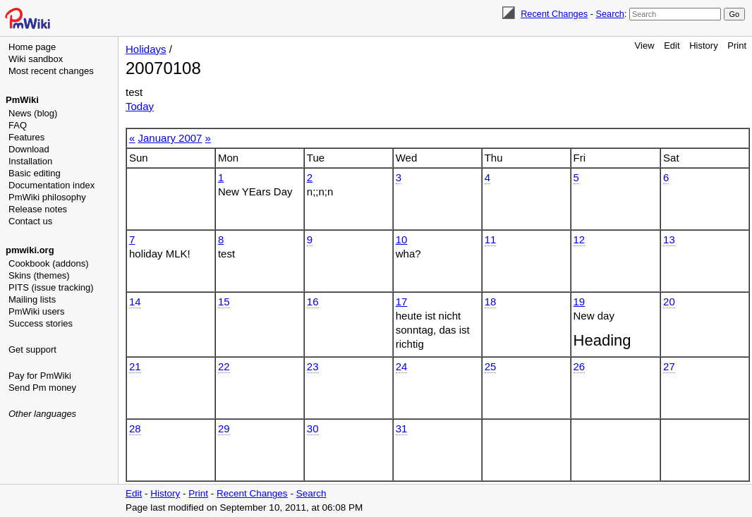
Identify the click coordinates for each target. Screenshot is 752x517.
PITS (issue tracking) (51, 287)
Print (736, 45)
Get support (32, 349)
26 (580, 366)
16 (313, 302)
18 (491, 302)
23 (313, 366)
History (703, 45)
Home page (32, 47)
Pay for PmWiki (39, 375)
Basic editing (34, 173)
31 (402, 428)
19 (580, 302)
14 (135, 302)
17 (402, 302)
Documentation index (51, 185)
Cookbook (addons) (48, 263)
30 (313, 428)
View (645, 45)
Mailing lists (32, 299)
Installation (30, 161)
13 (669, 239)
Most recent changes (51, 71)
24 (402, 366)
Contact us (30, 221)
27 (669, 366)
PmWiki (22, 100)
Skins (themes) (39, 275)
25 (491, 366)
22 (224, 366)
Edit (671, 45)
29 (224, 428)
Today (140, 106)
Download (28, 149)
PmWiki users (36, 311)
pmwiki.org (30, 250)
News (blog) (32, 113)
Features (26, 137)
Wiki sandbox (35, 59)
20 (669, 302)
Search (609, 13)
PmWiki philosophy (47, 197)
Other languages (42, 413)
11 (491, 239)
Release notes (37, 209)
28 (135, 428)
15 (224, 302)
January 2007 (170, 138)
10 (402, 239)
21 (135, 366)
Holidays (146, 49)
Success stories (40, 323)
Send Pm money (42, 387)
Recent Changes (554, 13)
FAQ (17, 125)
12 (580, 239)
